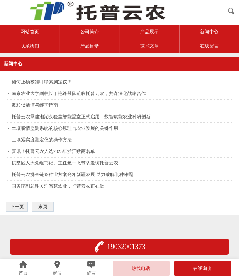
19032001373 (126, 247)
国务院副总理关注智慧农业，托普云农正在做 (58, 186)
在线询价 (202, 268)
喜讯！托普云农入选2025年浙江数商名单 (53, 151)
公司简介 (89, 31)
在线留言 (209, 46)
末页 (42, 206)
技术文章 (149, 46)
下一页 (17, 206)
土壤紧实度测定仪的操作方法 (42, 139)
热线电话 (141, 268)
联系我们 (29, 46)
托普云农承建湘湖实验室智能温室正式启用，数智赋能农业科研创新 (81, 116)
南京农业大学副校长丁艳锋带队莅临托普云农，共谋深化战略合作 (79, 93)
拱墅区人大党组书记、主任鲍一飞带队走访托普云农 (65, 163)
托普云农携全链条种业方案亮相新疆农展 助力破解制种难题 (72, 174)
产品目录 (89, 46)
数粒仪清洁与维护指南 (35, 105)
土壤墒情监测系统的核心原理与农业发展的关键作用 (65, 128)
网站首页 (29, 31)
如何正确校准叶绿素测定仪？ (42, 82)
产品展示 (149, 31)
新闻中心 (209, 31)
